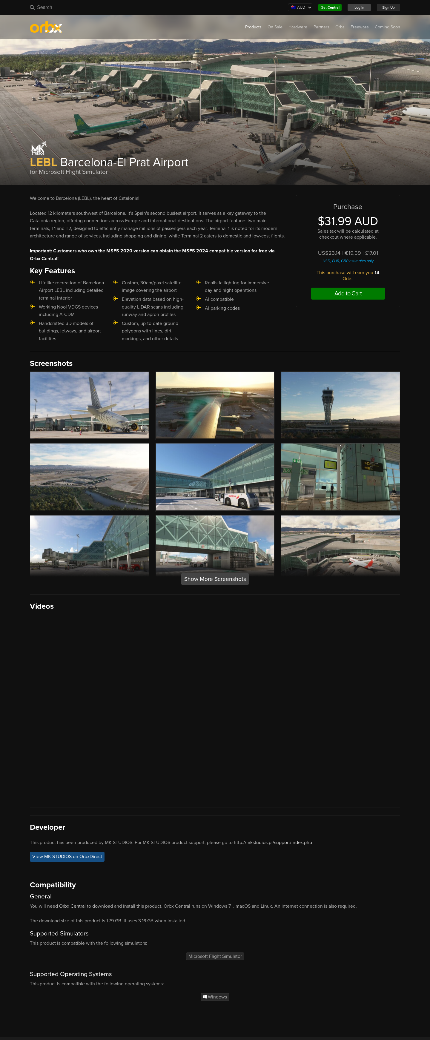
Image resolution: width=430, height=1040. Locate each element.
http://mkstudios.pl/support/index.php (273, 843)
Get (330, 7)
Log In (359, 7)
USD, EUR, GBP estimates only (348, 261)
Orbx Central (72, 906)
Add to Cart (348, 293)
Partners (321, 27)
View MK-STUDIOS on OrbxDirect (67, 857)
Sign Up (388, 7)
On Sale (275, 27)
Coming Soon (387, 27)
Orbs (340, 27)
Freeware (360, 27)
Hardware (297, 27)
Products (253, 27)
